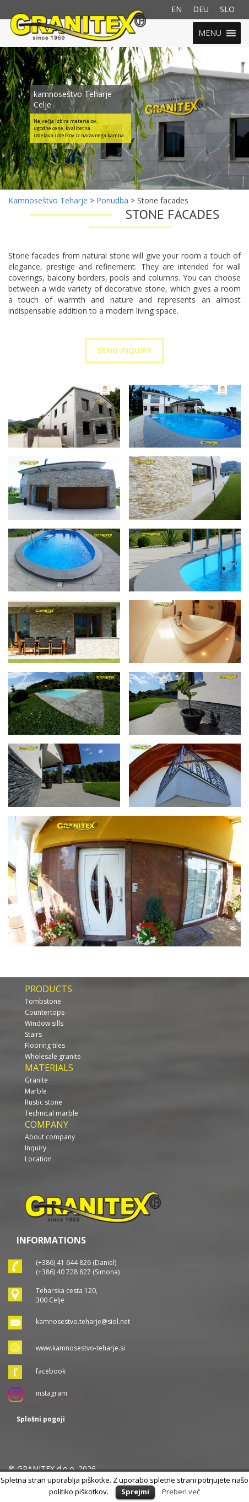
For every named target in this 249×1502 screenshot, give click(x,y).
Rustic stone (43, 1102)
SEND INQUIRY (124, 350)
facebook (51, 1371)
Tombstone (43, 1001)
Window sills (44, 1023)
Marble (36, 1091)
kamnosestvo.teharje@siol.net (83, 1321)
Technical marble (51, 1113)
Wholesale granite (53, 1056)
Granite (36, 1080)
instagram (51, 1393)
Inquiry (35, 1148)
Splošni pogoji (41, 1419)
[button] (209, 33)
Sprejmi (135, 1491)
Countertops (44, 1012)
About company (50, 1137)
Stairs (33, 1034)
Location (38, 1159)
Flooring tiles (45, 1045)
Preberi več (181, 1491)
